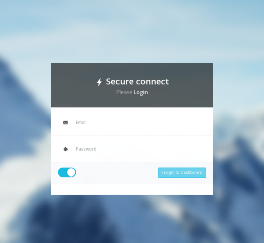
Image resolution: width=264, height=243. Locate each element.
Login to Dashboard (180, 171)
